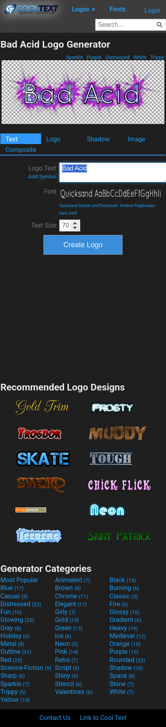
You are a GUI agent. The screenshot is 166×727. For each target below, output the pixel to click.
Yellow (15, 699)
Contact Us (55, 717)
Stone (121, 684)
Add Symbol (42, 176)
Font (50, 191)
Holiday (15, 636)
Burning (124, 588)
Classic (123, 596)
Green (69, 628)
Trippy (157, 57)
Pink (66, 651)
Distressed (117, 57)
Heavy (123, 628)
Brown (68, 588)
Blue (12, 588)
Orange (125, 643)
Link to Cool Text (103, 717)
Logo (53, 139)
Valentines (73, 692)
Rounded (127, 660)
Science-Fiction (25, 668)
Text (11, 139)
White (139, 57)
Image (136, 139)
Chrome (71, 596)
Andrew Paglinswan (137, 205)
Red (11, 660)
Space (122, 675)
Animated (72, 580)
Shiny (66, 675)
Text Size (44, 225)
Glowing (17, 619)
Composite (21, 150)
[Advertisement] (83, 317)
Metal (12, 643)
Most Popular (19, 580)
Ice (63, 636)
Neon (66, 643)
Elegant (71, 604)
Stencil (68, 684)
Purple (94, 57)
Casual (14, 596)
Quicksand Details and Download (88, 205)
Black (122, 580)
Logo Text (42, 172)
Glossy (124, 612)
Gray (10, 628)
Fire (118, 604)
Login (152, 10)
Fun (11, 612)
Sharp (12, 675)
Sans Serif (68, 213)
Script (67, 668)
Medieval (127, 636)
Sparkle (75, 57)
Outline (15, 651)
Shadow (98, 139)
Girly (65, 612)
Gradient (125, 619)
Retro (66, 660)
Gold (67, 619)
